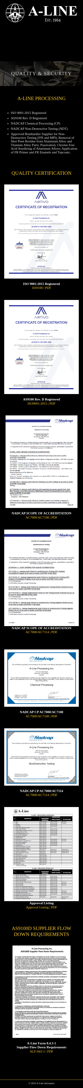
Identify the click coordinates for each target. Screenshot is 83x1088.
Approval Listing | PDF (41, 907)
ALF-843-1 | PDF (41, 1051)
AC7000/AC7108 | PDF (42, 517)
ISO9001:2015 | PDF (41, 403)
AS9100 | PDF (41, 288)
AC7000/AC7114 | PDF (41, 632)
